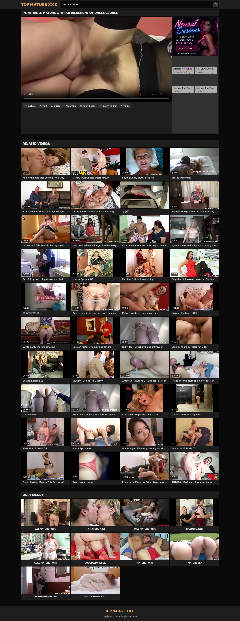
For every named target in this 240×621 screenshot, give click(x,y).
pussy (57, 106)
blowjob (71, 106)
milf (45, 106)
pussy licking (110, 106)
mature (32, 106)
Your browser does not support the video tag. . (96, 59)
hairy (126, 106)
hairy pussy (89, 106)
